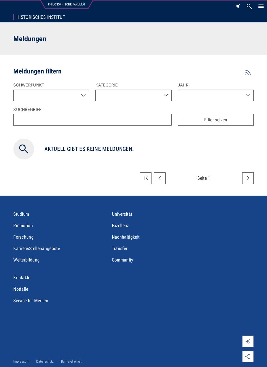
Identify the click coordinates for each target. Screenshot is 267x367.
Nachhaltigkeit (125, 237)
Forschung (23, 237)
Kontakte (22, 277)
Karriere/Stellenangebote (36, 248)
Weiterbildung (26, 260)
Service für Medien (30, 300)
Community (122, 260)
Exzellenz (120, 225)
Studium (21, 214)
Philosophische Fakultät (66, 4)
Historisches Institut (40, 17)
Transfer (120, 248)
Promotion (23, 225)
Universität (122, 214)
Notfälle (20, 289)
